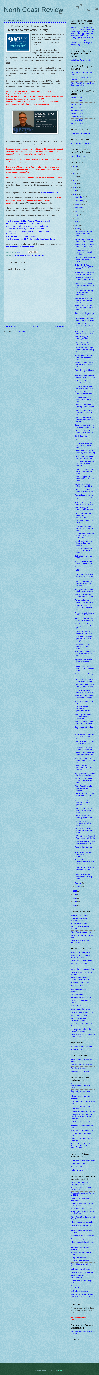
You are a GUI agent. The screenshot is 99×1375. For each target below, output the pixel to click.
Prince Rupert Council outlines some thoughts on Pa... (84, 419)
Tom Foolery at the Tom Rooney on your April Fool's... (83, 252)
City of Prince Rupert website (81, 961)
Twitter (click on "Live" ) (79, 156)
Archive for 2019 (77, 114)
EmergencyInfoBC (77, 994)
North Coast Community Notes (82, 1122)
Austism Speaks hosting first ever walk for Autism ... (84, 285)
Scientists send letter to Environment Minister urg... (83, 780)
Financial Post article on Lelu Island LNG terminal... (83, 854)
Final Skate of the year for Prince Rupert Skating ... (84, 743)
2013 (75, 898)
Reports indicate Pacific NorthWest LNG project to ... (84, 607)
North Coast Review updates (81, 60)
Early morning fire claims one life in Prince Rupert (84, 382)
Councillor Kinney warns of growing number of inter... (85, 406)
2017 (75, 191)
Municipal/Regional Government (82, 1046)
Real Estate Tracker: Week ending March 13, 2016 (84, 686)
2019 (75, 184)
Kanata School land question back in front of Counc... (84, 862)
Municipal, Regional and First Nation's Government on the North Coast (81, 1117)
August (78, 211)
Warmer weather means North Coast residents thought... (83, 550)
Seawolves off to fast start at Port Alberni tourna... (84, 632)
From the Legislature (78, 1068)
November (79, 201)
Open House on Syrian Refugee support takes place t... (84, 626)
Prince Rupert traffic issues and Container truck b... (84, 393)
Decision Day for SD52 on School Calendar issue (84, 279)
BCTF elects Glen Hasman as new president (28, 255)
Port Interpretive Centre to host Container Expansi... (85, 245)
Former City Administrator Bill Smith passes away (84, 619)
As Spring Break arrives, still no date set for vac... (84, 562)
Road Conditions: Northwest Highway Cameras (81, 956)
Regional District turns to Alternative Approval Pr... (84, 848)
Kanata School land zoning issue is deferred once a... (84, 795)
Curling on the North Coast (80, 1269)
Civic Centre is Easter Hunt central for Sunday (84, 343)
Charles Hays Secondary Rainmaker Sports (80, 1184)
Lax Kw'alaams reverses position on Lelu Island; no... (84, 528)
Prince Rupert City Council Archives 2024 (80, 941)
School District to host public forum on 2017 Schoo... (83, 646)
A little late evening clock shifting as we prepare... (84, 697)
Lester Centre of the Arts (79, 1164)
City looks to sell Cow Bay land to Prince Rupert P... (85, 240)
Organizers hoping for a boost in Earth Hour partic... (83, 543)
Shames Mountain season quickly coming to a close (85, 376)
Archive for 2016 (77, 123)
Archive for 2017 (77, 120)
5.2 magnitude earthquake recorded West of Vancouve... (84, 535)
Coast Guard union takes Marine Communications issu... (84, 729)
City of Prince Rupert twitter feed (82, 969)
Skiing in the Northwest (79, 1258)
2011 (75, 905)
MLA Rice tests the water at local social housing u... (85, 774)
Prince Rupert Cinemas (79, 1167)
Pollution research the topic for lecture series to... (85, 675)
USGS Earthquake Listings (80, 1009)
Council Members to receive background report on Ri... (85, 869)
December (79, 197)
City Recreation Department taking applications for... (85, 457)
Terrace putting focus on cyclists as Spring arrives (84, 387)
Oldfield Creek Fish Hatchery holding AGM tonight (84, 267)
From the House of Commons (81, 1065)
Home (35, 326)
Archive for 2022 (77, 104)
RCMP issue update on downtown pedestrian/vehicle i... (83, 709)
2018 (75, 187)
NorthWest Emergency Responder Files (79, 919)
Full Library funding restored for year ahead (84, 601)
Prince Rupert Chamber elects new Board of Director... (83, 583)
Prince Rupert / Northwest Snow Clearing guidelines (82, 84)
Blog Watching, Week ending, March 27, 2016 (84, 338)
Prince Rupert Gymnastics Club (82, 1222)
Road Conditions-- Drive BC (81, 952)
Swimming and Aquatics (79, 1239)
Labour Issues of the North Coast (83, 1111)
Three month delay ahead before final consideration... (84, 515)
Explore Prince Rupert (79, 923)
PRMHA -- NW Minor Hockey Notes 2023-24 (81, 1199)
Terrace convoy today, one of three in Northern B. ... (84, 614)
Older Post (60, 326)
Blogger (61, 1370)
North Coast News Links (79, 915)
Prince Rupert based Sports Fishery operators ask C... (85, 412)
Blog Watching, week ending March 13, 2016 (84, 691)
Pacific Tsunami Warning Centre (82, 1012)
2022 (75, 173)
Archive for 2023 (77, 101)
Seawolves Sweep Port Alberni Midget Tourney (84, 595)
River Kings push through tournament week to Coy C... (84, 349)
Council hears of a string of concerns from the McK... (85, 426)
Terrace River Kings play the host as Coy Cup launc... (84, 445)
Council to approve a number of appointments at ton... (84, 478)
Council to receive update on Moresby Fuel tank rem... (84, 471)
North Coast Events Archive (81, 133)
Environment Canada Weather (82, 997)
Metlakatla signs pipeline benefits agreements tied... (84, 661)
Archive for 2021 (77, 107)
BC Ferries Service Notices (80, 983)
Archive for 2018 (77, 117)
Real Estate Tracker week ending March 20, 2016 (84, 503)
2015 (75, 891)
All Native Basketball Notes (80, 1261)
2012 (75, 901)
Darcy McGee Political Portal (81, 1071)
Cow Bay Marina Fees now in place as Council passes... (84, 803)
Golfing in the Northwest (79, 1291)
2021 (75, 177)
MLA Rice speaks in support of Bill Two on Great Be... (85, 590)
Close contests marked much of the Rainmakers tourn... (84, 668)
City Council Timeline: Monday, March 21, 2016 (84, 431)
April (77, 225)
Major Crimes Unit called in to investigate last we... (84, 273)
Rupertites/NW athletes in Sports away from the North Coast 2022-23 (83, 1296)
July (76, 215)
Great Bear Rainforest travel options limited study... (83, 399)
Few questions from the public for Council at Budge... (83, 639)
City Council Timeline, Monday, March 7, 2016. (84, 817)
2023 (75, 170)
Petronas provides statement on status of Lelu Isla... (84, 767)
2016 (75, 194)
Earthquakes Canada (78, 1006)
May (77, 222)
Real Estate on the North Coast (82, 1130)
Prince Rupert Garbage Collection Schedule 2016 (80, 978)
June (77, 218)
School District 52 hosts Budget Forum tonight (83, 748)
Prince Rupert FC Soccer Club (82, 1272)
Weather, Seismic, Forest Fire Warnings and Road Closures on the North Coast (82, 1146)
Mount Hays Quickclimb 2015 (81, 1208)
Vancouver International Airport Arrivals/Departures (82, 1030)
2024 (75, 166)
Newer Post (10, 326)
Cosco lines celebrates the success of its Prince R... (84, 314)
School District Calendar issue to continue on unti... (83, 233)
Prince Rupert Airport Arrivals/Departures (78, 1020)
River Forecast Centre (79, 1015)
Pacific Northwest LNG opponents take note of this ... (84, 569)
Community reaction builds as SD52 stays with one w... (84, 576)
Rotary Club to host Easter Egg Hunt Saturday (84, 371)
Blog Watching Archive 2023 (81, 143)
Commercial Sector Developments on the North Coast (81, 1086)
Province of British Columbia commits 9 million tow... (83, 823)
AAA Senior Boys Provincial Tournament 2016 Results (85, 837)
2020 (75, 180)
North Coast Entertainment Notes (83, 1160)
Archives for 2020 (77, 110)
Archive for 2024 (77, 98)
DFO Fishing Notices (78, 986)
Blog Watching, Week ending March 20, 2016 (84, 509)
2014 (75, 894)
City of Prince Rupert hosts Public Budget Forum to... (85, 680)
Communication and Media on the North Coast (81, 1092)
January (78, 886)
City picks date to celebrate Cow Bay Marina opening (85, 452)
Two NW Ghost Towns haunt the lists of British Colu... (84, 326)
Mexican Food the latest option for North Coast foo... (83, 357)
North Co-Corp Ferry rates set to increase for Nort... (84, 754)
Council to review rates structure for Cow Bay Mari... (83, 876)
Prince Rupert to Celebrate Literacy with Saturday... (84, 722)
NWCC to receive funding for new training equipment (84, 292)
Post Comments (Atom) (22, 331)
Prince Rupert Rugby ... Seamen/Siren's (79, 1276)
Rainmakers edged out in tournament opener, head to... (85, 760)
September (79, 208)
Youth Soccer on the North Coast (83, 1236)
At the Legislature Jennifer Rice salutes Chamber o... (84, 736)
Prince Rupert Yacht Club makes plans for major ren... (84, 810)
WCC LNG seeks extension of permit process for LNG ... (85, 259)
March (77, 229)
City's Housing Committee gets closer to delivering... (85, 319)
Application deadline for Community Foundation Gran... (84, 307)
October (78, 204)
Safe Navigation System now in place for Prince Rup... (84, 300)
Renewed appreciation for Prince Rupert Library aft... (84, 497)
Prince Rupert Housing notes (81, 932)
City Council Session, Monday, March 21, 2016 (84, 485)
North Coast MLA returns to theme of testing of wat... (85, 842)
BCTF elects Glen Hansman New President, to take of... (85, 653)
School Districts (76, 1049)
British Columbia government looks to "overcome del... (83, 438)
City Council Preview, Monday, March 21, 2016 (84, 490)
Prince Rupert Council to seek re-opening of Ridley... (84, 788)
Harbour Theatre (77, 1170)
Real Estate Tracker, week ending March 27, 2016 (84, 332)
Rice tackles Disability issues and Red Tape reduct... (83, 830)
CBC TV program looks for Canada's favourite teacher (84, 464)
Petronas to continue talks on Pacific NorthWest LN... (84, 364)
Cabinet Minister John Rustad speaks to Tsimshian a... (83, 716)
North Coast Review (33, 9)
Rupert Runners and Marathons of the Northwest (82, 1287)
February (78, 883)
